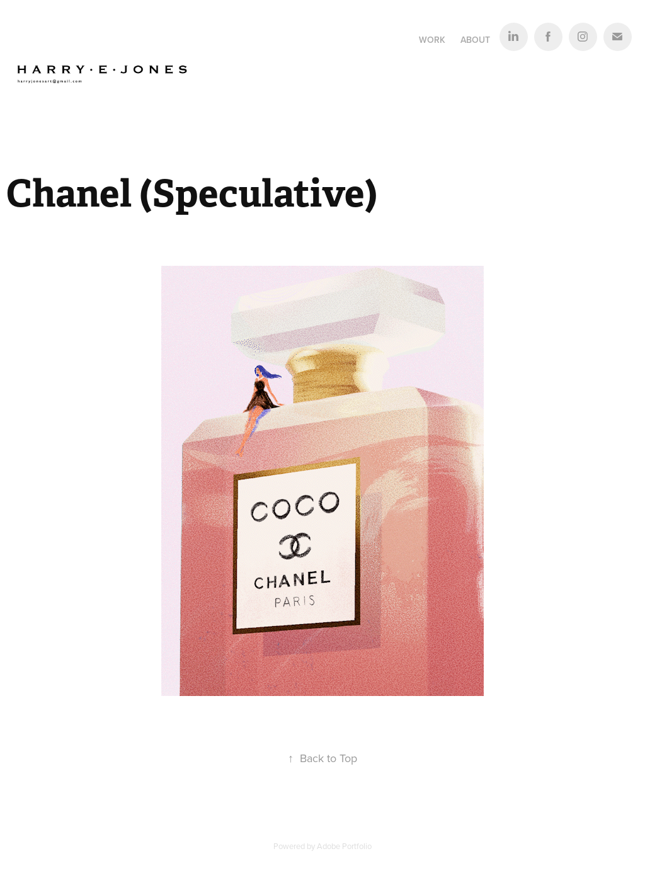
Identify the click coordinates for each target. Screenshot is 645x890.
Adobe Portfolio (344, 846)
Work (432, 39)
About (475, 39)
